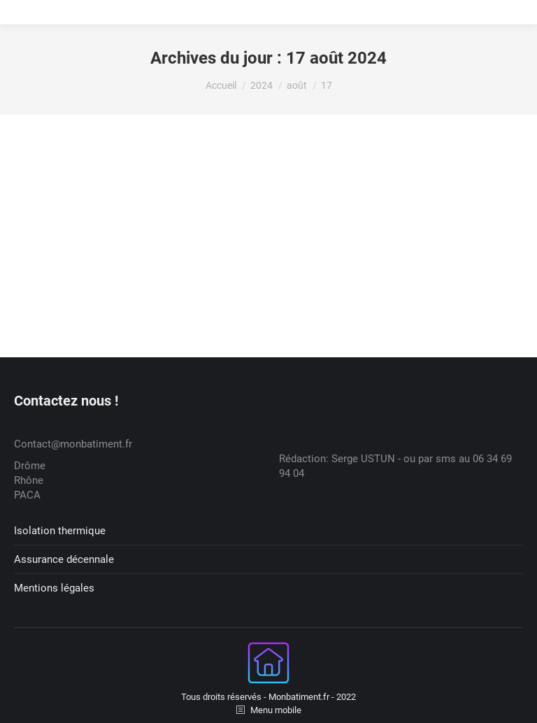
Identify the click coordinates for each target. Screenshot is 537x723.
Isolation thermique (60, 530)
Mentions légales (54, 588)
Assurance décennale (64, 559)
